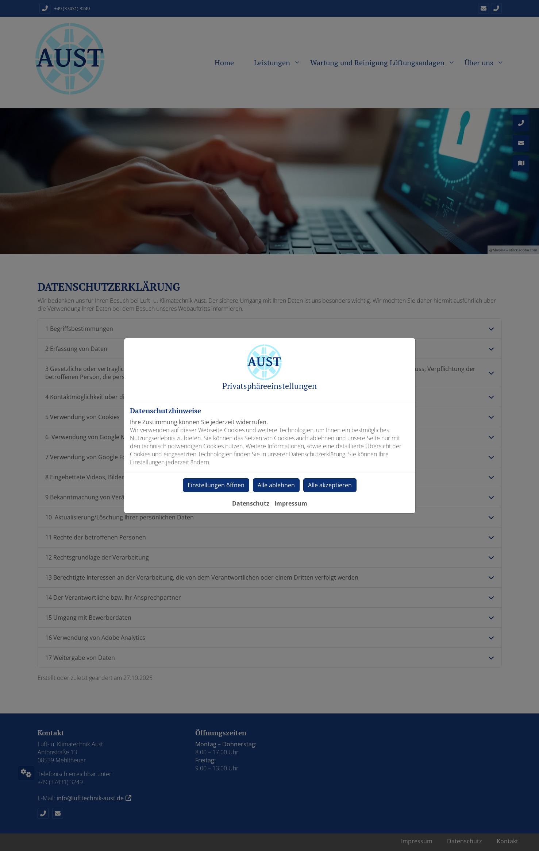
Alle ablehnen (276, 485)
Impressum (290, 503)
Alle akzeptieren (330, 485)
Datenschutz (250, 503)
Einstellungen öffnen (216, 485)
